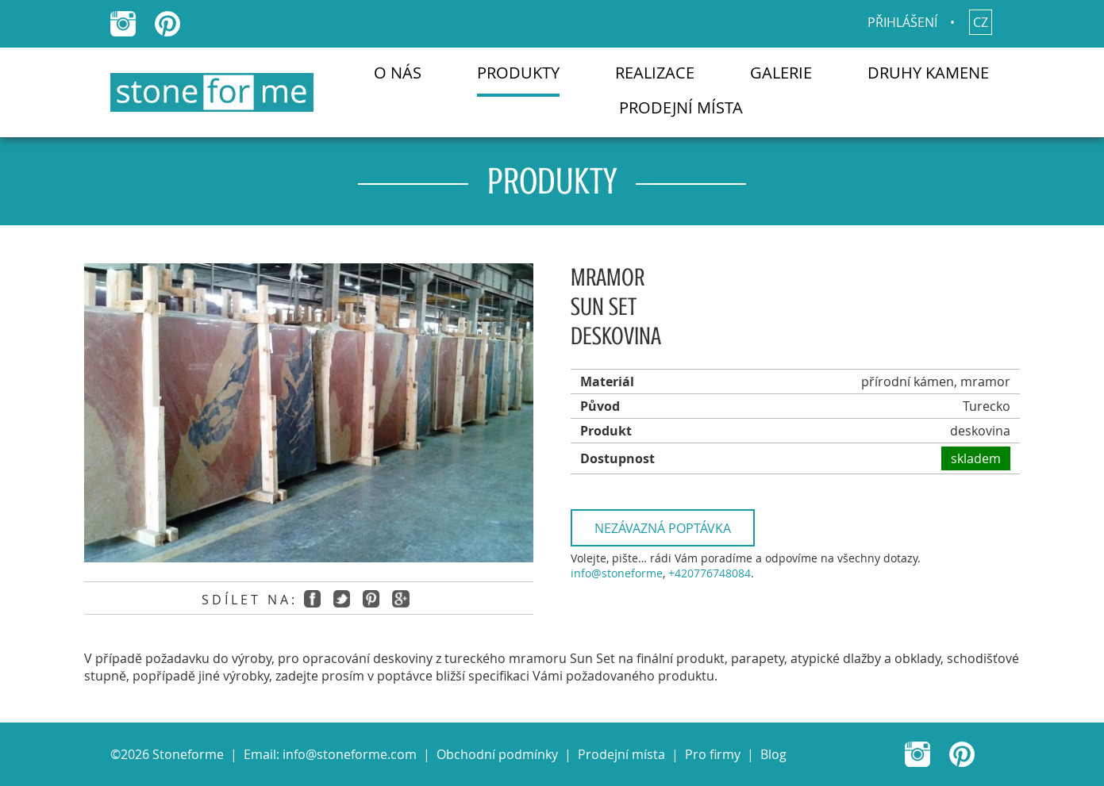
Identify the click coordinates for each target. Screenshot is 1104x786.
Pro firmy (712, 754)
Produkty (518, 72)
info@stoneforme (617, 573)
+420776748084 (709, 573)
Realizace (654, 72)
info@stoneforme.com (350, 754)
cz (980, 22)
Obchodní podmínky (497, 754)
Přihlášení (902, 22)
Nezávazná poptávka (662, 528)
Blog (773, 754)
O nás (397, 72)
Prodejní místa (681, 107)
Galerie (781, 72)
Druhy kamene (928, 72)
